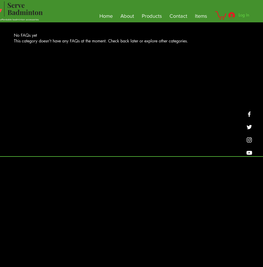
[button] (220, 15)
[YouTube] (249, 152)
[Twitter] (249, 127)
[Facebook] (249, 114)
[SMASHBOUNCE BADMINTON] (249, 139)
